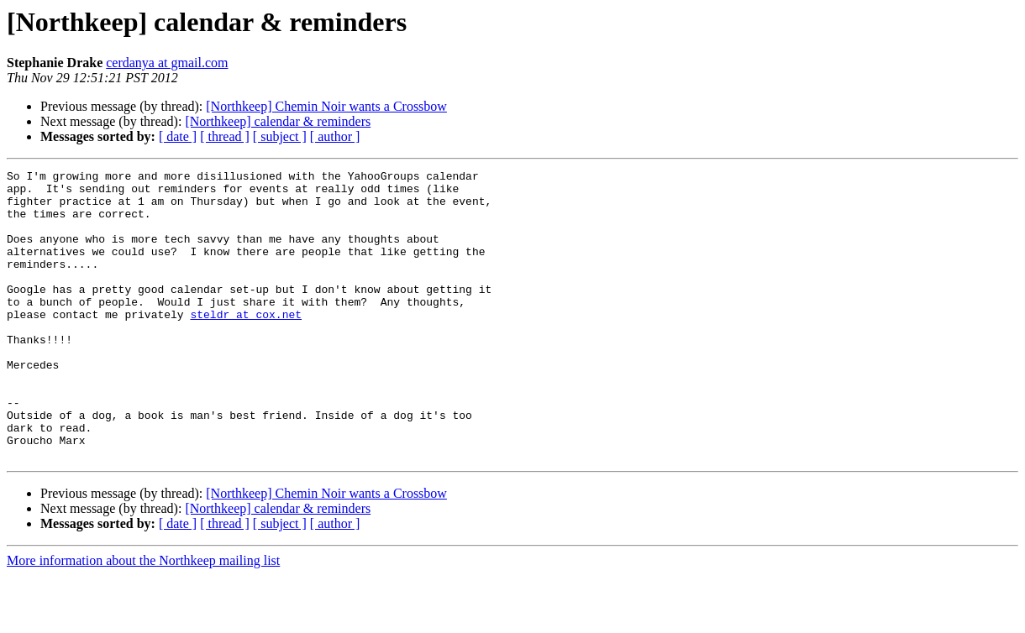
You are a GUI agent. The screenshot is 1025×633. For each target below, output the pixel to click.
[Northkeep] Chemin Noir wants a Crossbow (326, 106)
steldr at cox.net (246, 344)
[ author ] (335, 136)
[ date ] (178, 136)
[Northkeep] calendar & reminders (278, 121)
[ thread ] (225, 136)
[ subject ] (280, 136)
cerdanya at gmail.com (167, 62)
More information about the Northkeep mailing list (143, 618)
